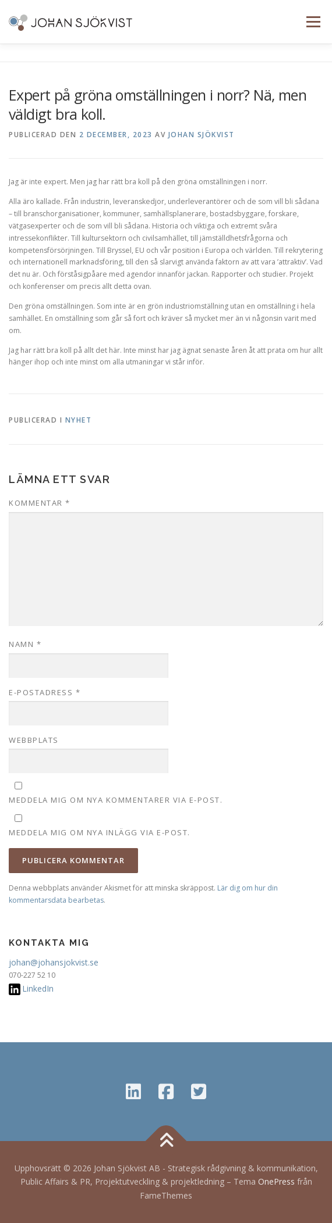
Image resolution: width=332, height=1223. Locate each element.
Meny (312, 22)
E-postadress (44, 692)
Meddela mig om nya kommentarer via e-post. (115, 800)
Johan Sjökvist (201, 135)
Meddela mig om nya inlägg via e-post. (99, 832)
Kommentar (39, 503)
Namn (25, 644)
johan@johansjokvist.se (53, 962)
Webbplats (34, 740)
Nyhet (78, 420)
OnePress (276, 1181)
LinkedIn (38, 988)
